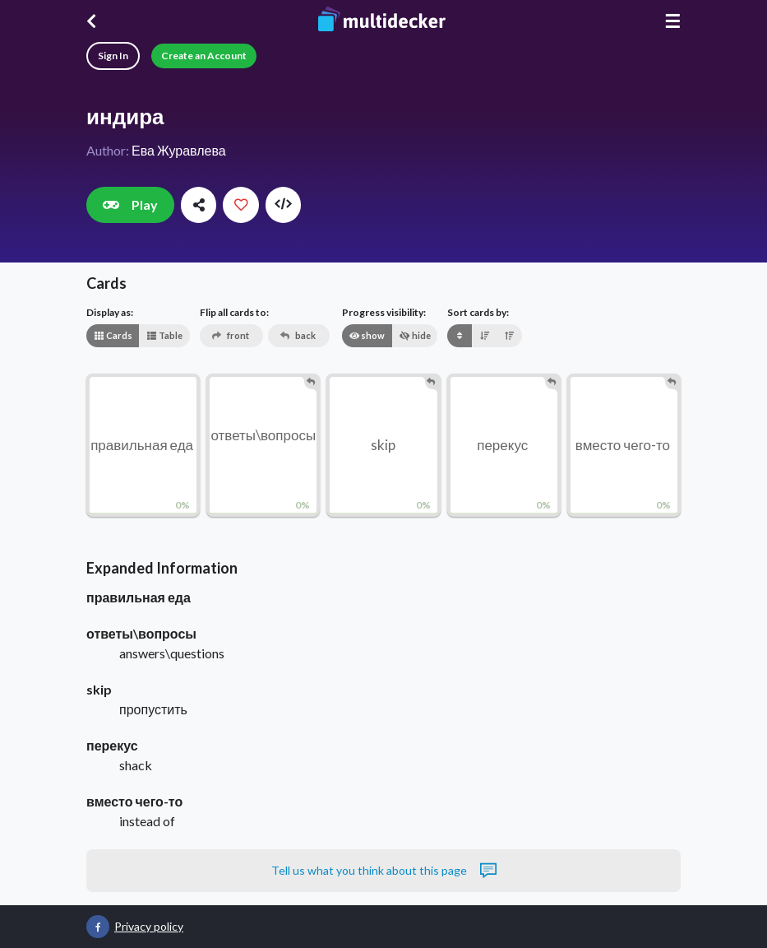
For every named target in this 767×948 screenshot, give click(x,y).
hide (415, 335)
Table (164, 335)
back (298, 335)
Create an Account (204, 55)
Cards (113, 335)
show (367, 335)
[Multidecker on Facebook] (97, 926)
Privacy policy (148, 926)
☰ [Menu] (672, 21)
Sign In (113, 55)
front (230, 335)
